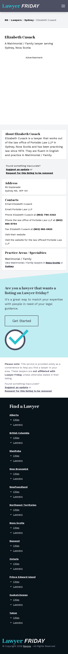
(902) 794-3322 (46, 214)
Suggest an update (17, 169)
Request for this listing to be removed (29, 173)
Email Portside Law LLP (18, 209)
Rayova (27, 646)
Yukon (13, 613)
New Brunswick (19, 469)
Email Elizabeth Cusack (18, 203)
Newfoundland (19, 487)
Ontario (14, 559)
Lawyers (16, 20)
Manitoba (15, 451)
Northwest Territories (23, 505)
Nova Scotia (53, 262)
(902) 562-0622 (42, 229)
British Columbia (19, 433)
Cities (16, 419)
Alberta (14, 415)
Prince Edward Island (23, 577)
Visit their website (15, 234)
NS (6, 20)
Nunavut (15, 541)
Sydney (29, 20)
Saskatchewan (19, 595)
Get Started (21, 321)
